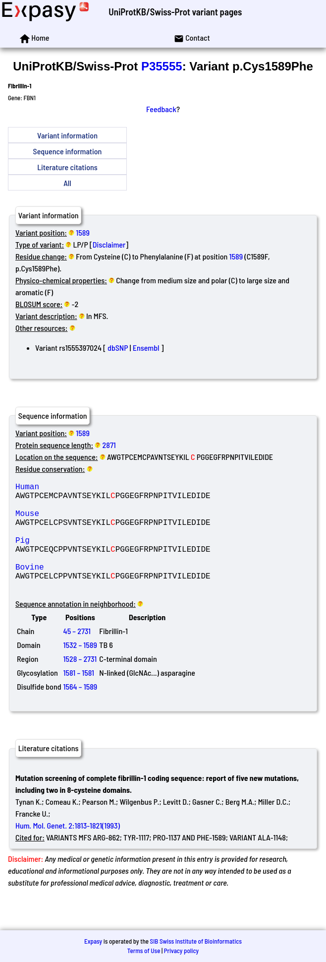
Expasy (93, 941)
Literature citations (67, 167)
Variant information (67, 135)
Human (86, 488)
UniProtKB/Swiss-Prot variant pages (175, 11)
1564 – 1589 (80, 710)
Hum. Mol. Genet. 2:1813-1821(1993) (67, 849)
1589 (83, 232)
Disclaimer (109, 244)
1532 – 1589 (80, 668)
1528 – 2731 (80, 682)
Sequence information (67, 151)
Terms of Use (144, 951)
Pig (86, 553)
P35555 (161, 66)
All (67, 183)
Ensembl (146, 347)
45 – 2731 (77, 654)
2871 (109, 444)
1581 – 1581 (78, 696)
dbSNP (118, 347)
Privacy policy (181, 951)
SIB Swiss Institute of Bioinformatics (196, 941)
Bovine (86, 586)
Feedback (161, 109)
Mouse (86, 520)
